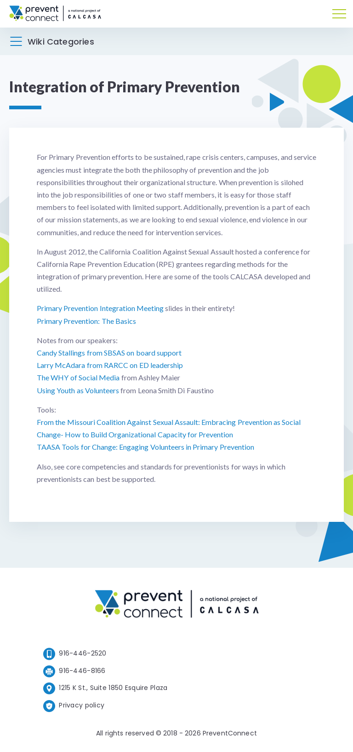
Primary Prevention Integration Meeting (100, 308)
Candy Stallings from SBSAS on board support (109, 352)
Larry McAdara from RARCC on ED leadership (110, 365)
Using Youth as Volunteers (78, 390)
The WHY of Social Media (78, 377)
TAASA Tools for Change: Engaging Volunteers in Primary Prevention (145, 446)
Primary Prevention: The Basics (86, 321)
